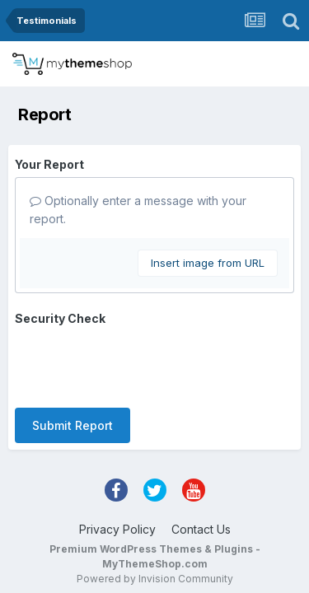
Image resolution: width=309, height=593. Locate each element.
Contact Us (201, 465)
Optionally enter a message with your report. (138, 210)
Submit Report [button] (72, 361)
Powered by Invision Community (155, 514)
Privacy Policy (117, 465)
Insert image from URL (208, 262)
